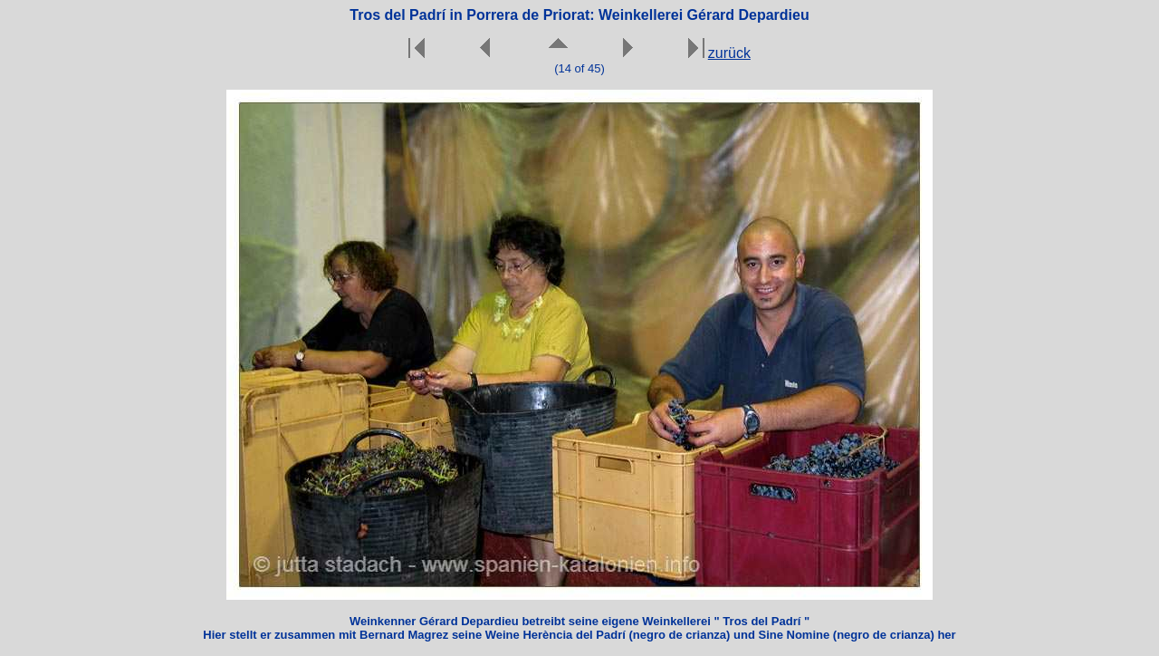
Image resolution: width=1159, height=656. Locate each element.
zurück (729, 53)
